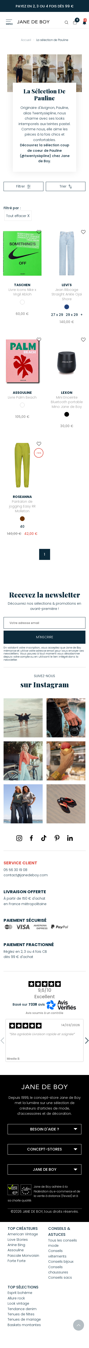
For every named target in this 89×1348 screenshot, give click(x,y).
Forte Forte (17, 1260)
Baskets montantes (24, 1325)
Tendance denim (22, 1309)
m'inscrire (44, 637)
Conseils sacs (60, 1277)
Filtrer (23, 186)
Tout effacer (18, 215)
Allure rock (16, 1298)
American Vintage (23, 1234)
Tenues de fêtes (21, 1314)
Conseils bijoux (60, 1261)
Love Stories (18, 1239)
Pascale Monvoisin (23, 1255)
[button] (83, 22)
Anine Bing (16, 1244)
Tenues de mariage (24, 1319)
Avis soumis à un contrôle (44, 1013)
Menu (9, 24)
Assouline (16, 1250)
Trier (66, 186)
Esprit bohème (20, 1292)
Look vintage (18, 1303)
